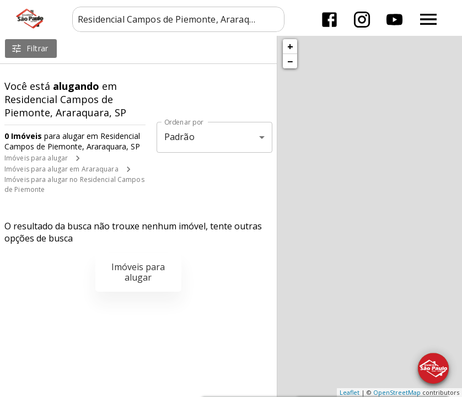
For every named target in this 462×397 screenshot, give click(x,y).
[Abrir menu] (428, 19)
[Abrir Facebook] (329, 19)
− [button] (290, 61)
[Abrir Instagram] (362, 19)
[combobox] (178, 19)
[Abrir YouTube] (394, 19)
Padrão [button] (179, 137)
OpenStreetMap (397, 392)
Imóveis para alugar (36, 158)
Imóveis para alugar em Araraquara (61, 169)
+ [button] (290, 46)
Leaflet (349, 392)
